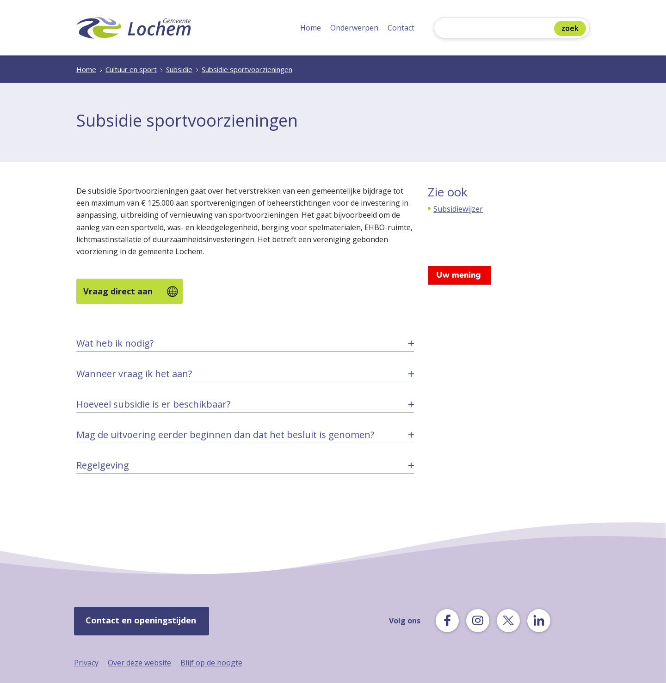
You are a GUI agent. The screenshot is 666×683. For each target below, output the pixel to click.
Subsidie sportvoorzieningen (247, 69)
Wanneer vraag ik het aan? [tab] (134, 373)
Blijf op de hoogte (211, 663)
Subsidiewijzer (458, 209)
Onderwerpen (354, 28)
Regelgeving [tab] (102, 465)
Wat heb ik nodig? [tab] (115, 343)
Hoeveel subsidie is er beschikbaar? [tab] (153, 404)
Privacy (86, 663)
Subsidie (179, 69)
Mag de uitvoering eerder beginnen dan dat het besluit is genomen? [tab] (225, 434)
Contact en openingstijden (141, 620)
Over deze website (139, 663)
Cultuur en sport (131, 69)
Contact (401, 28)
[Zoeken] (496, 29)
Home (310, 28)
